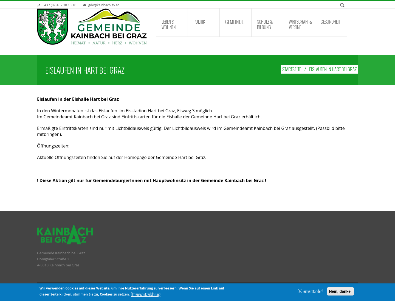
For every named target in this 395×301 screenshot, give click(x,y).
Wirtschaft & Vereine (300, 24)
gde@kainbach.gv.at (103, 5)
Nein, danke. (340, 291)
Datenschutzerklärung (145, 294)
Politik (199, 21)
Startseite (291, 69)
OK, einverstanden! (310, 291)
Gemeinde (234, 21)
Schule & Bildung (265, 24)
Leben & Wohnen (169, 24)
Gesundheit (330, 21)
